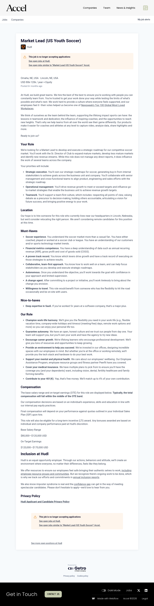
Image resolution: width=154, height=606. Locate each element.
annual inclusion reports (86, 477)
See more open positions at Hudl (46, 543)
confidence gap (82, 484)
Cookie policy (82, 576)
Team (106, 8)
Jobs (129, 590)
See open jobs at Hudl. (39, 61)
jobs (5, 19)
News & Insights (126, 8)
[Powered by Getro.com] (77, 568)
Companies (90, 8)
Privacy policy (69, 576)
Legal (145, 598)
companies (19, 19)
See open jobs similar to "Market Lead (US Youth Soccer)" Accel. (59, 65)
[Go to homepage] (16, 8)
